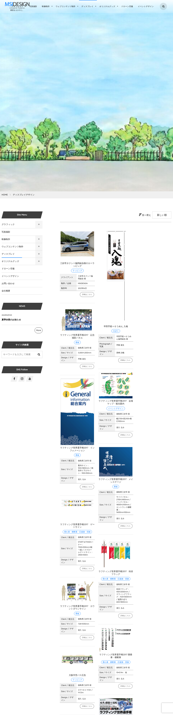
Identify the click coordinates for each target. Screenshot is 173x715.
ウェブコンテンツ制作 (12, 246)
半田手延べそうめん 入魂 (116, 326)
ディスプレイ (8, 254)
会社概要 (6, 291)
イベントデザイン (10, 276)
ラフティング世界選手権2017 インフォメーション (77, 451)
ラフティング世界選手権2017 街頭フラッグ (116, 574)
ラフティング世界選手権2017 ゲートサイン (77, 527)
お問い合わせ (8, 283)
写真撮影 (6, 232)
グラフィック (8, 224)
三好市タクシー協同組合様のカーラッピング (77, 264)
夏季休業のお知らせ (11, 319)
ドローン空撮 (8, 268)
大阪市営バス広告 (77, 677)
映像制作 (6, 239)
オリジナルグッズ (10, 261)
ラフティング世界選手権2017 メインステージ (116, 482)
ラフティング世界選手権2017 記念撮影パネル (77, 338)
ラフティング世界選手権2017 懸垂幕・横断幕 (115, 657)
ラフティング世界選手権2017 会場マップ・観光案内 (116, 404)
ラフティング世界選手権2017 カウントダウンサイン (77, 609)
